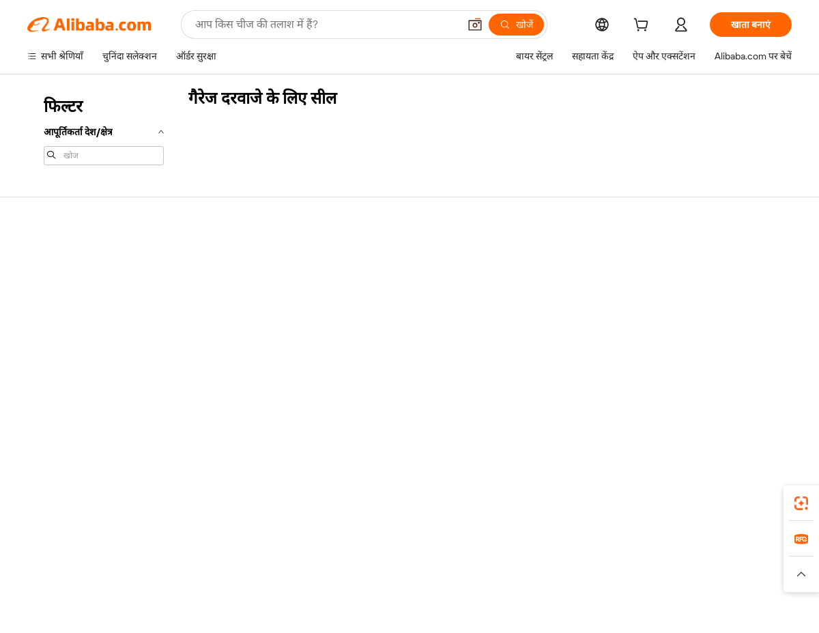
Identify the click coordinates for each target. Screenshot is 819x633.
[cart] (643, 26)
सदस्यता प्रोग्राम (367, 285)
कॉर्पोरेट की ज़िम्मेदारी (692, 285)
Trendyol (573, 559)
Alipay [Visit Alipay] (389, 559)
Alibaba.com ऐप (424, 499)
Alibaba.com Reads (381, 337)
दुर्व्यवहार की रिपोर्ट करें (66, 363)
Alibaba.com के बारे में (696, 259)
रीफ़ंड (36, 337)
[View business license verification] (527, 607)
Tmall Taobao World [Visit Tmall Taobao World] (324, 559)
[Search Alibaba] (325, 24)
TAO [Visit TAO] (534, 559)
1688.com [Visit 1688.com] (251, 559)
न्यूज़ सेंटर (671, 311)
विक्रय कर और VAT (376, 311)
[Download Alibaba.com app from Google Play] (746, 499)
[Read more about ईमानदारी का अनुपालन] (627, 580)
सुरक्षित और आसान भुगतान (231, 259)
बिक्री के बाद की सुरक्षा (222, 337)
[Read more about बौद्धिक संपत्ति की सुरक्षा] (410, 580)
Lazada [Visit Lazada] (428, 559)
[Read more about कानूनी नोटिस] (245, 580)
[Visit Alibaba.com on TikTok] (764, 392)
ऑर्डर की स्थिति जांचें (62, 311)
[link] (801, 503)
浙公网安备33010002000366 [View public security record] (604, 607)
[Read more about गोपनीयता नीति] (489, 580)
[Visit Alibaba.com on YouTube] (743, 392)
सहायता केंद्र (48, 259)
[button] (475, 24)
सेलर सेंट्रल (516, 285)
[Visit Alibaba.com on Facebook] (661, 392)
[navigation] (103, 130)
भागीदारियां (518, 337)
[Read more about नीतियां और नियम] (181, 580)
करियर (667, 337)
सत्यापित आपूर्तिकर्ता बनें (540, 311)
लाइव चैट (43, 285)
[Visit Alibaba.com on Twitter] (702, 392)
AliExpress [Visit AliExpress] (196, 559)
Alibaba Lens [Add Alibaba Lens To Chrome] (81, 499)
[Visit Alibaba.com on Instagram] (723, 392)
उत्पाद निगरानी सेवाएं (220, 363)
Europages (626, 559)
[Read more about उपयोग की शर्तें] (551, 580)
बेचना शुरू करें (523, 259)
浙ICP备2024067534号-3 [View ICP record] (739, 607)
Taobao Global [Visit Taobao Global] (484, 559)
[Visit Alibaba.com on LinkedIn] (682, 392)
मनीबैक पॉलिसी (211, 285)
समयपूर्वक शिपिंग (214, 311)
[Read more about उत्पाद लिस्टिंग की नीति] (318, 580)
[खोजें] (516, 25)
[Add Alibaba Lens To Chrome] (197, 499)
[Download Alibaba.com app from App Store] (645, 499)
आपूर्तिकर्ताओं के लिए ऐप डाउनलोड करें (565, 363)
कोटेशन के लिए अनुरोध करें (388, 259)
